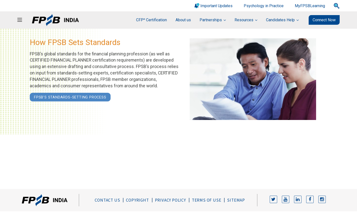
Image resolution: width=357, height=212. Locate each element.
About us (183, 20)
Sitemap (236, 200)
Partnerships (211, 20)
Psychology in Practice (264, 5)
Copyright (137, 200)
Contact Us (107, 200)
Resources (244, 20)
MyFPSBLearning (310, 5)
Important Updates (216, 5)
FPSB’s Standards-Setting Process (70, 97)
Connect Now (324, 20)
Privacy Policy (170, 200)
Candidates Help (280, 20)
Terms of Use (206, 200)
